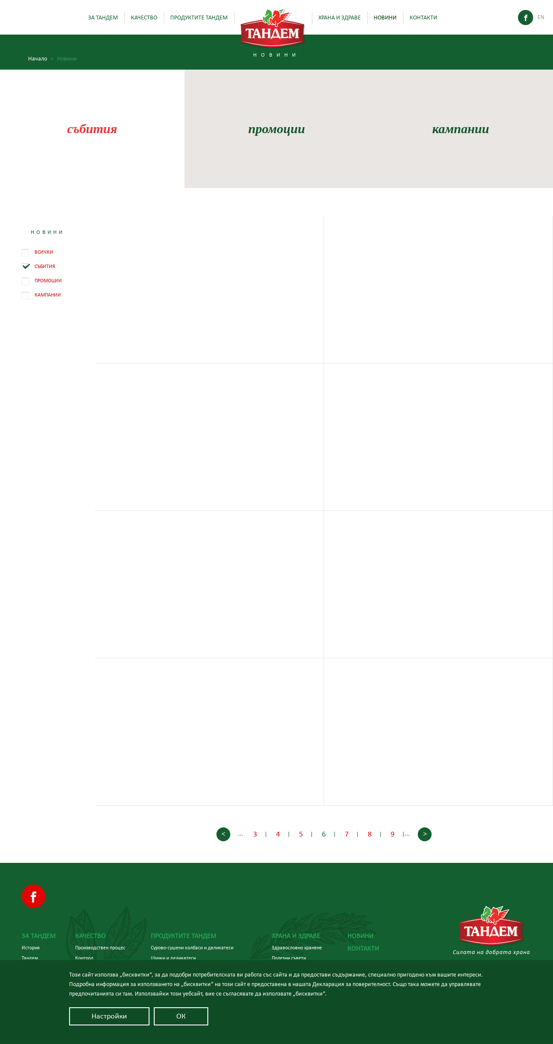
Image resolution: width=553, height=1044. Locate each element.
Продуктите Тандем (199, 18)
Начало (41, 59)
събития (92, 128)
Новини (385, 18)
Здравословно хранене (297, 947)
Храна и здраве (339, 18)
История (31, 947)
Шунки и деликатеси (173, 958)
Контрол (84, 958)
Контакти (423, 18)
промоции (276, 128)
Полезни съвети (289, 958)
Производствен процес (100, 947)
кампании (460, 128)
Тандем (30, 958)
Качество (144, 18)
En (540, 17)
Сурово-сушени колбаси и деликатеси (192, 947)
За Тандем (103, 18)
